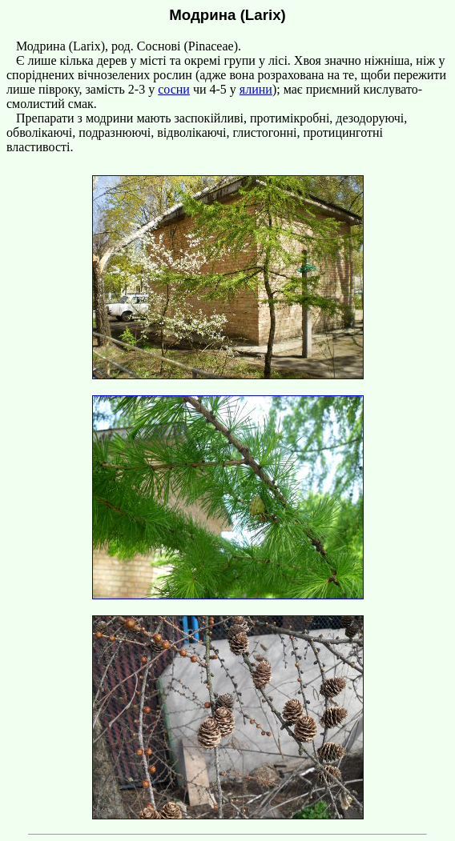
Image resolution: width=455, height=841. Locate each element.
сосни (174, 89)
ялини (256, 89)
